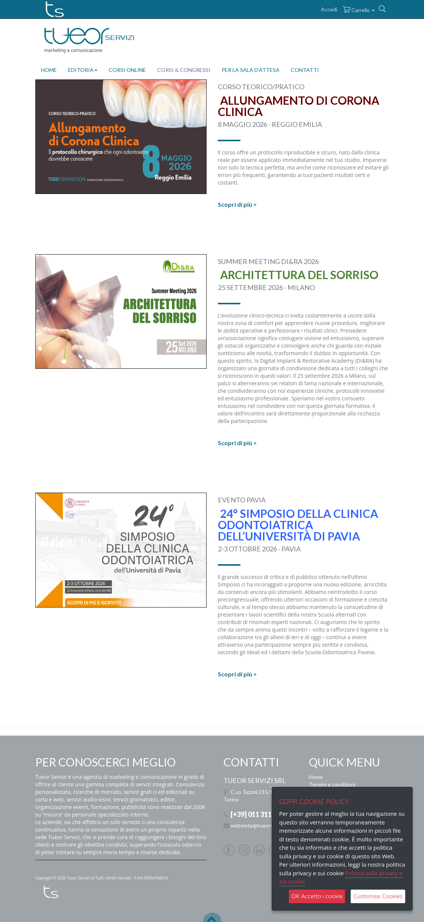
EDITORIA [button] (82, 70)
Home (316, 777)
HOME (49, 70)
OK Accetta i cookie (317, 896)
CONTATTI (305, 70)
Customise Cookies (378, 896)
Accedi (329, 9)
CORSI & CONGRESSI (183, 70)
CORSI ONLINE (127, 70)
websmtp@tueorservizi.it (260, 825)
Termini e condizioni (332, 784)
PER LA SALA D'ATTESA (251, 70)
